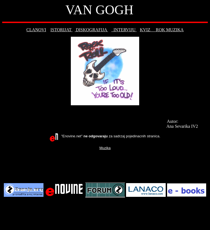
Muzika (104, 148)
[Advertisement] (105, 166)
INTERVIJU (123, 29)
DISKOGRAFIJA (91, 29)
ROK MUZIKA (170, 29)
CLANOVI (36, 29)
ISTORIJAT (61, 29)
